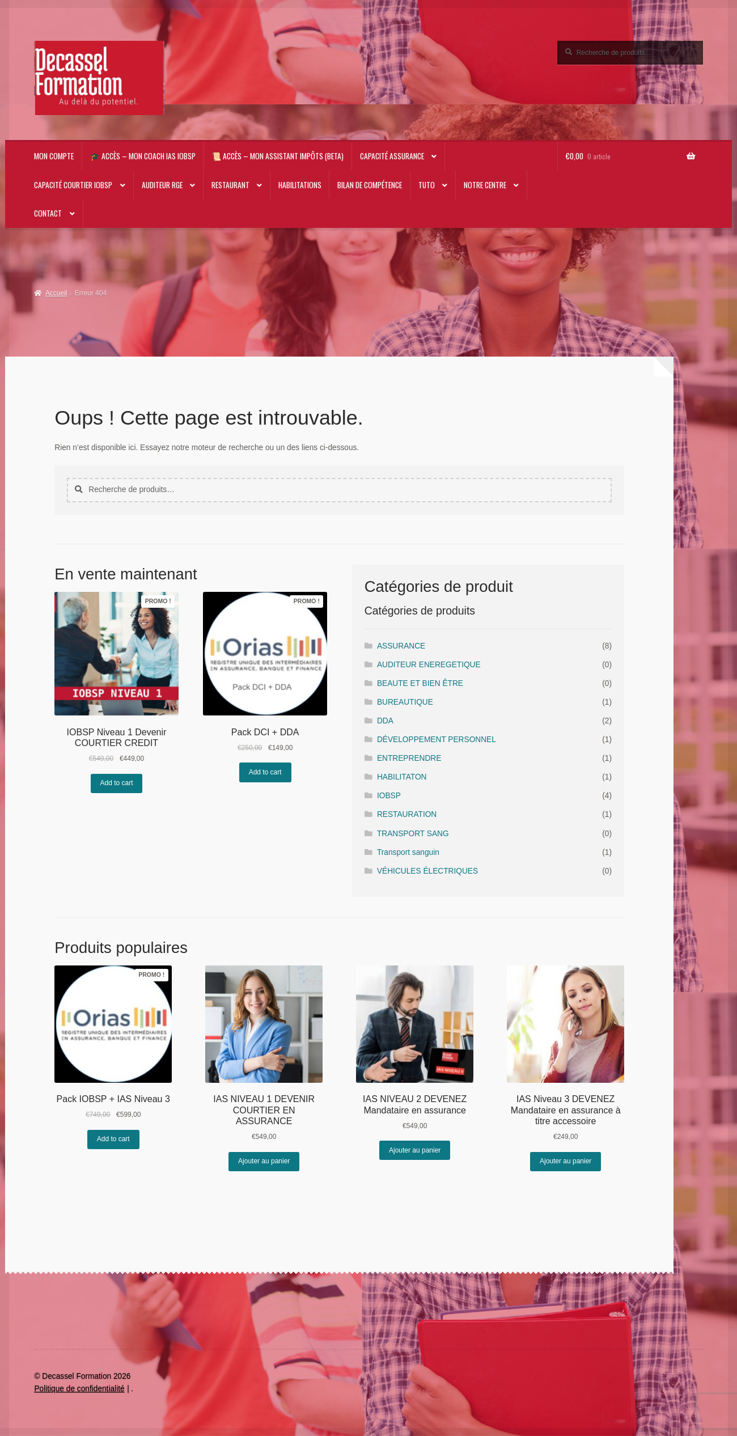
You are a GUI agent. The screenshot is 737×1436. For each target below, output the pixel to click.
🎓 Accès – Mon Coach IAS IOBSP (143, 156)
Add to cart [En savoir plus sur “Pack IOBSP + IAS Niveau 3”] (113, 1139)
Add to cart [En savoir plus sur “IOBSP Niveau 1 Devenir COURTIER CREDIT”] (116, 783)
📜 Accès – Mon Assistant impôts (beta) (277, 156)
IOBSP (389, 795)
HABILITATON (402, 777)
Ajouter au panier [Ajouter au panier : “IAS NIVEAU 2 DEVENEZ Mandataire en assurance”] (414, 1150)
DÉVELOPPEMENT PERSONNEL (436, 739)
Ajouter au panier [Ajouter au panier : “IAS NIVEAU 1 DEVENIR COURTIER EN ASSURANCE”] (264, 1161)
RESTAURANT (230, 184)
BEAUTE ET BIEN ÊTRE (420, 683)
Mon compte (54, 156)
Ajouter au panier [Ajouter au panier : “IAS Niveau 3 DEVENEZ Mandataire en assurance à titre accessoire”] (565, 1161)
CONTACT (48, 213)
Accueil (56, 293)
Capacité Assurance (392, 156)
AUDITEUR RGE (162, 184)
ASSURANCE (401, 646)
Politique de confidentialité (79, 1388)
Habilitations (299, 184)
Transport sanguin (408, 852)
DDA (385, 721)
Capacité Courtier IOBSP (73, 184)
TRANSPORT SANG (413, 833)
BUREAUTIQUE (405, 702)
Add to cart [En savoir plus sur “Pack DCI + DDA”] (265, 772)
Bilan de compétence (369, 184)
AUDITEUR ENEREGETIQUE (429, 664)
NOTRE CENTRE (485, 184)
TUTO (426, 184)
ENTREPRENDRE (409, 758)
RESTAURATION (407, 814)
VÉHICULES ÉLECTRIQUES (427, 871)
